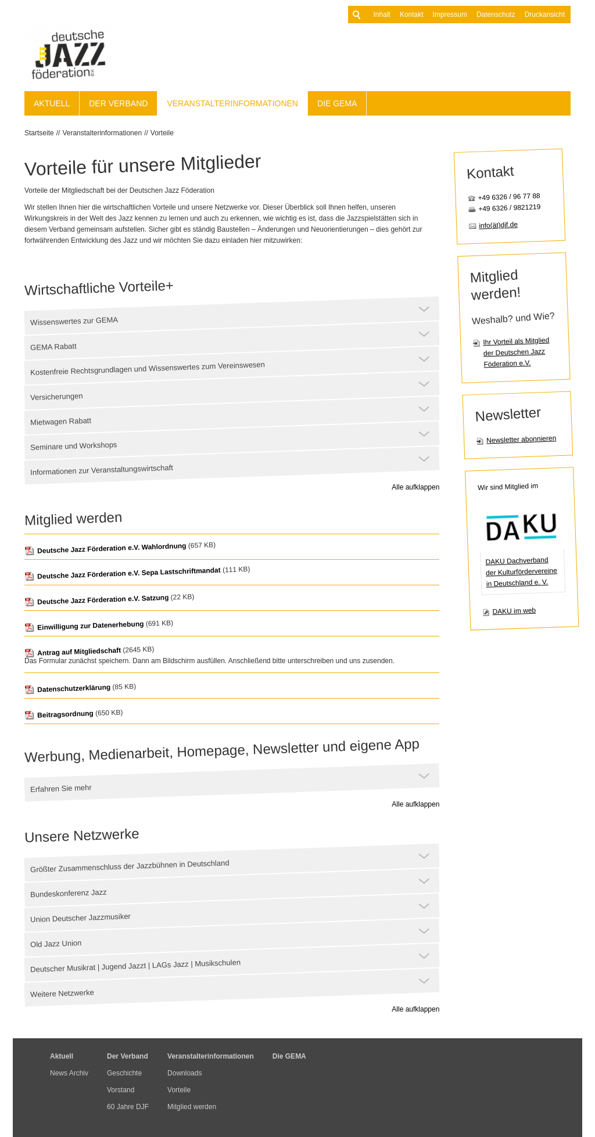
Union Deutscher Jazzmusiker (80, 918)
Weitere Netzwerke (62, 993)
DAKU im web (514, 611)
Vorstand (120, 1090)
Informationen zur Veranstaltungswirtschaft (101, 470)
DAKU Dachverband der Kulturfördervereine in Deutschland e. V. (521, 572)
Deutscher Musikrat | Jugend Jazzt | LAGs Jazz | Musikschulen (135, 966)
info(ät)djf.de (498, 224)
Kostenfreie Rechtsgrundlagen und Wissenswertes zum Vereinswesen (147, 368)
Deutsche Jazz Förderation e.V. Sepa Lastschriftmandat (122, 573)
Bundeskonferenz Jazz (68, 893)
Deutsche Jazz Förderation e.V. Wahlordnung (105, 549)
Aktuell (52, 103)
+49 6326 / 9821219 (509, 208)
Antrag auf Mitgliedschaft (72, 652)
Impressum (432, 14)
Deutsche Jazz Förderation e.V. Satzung (96, 600)
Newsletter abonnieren (521, 439)
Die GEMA (337, 103)
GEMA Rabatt (53, 346)
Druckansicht (527, 14)
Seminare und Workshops (73, 446)
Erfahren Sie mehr (61, 788)
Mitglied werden (191, 1107)
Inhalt (364, 14)
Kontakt (394, 14)
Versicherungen (56, 396)
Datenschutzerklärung (67, 688)
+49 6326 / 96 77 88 (509, 197)
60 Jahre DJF (128, 1107)
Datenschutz (478, 14)
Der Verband (118, 103)
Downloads (184, 1073)
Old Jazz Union (56, 943)
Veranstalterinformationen (232, 103)
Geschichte (124, 1073)
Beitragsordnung (59, 714)
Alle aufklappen (415, 487)
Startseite (39, 133)
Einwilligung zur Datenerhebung (84, 626)
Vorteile (162, 133)
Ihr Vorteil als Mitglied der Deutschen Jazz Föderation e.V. (516, 352)
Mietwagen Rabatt (60, 421)
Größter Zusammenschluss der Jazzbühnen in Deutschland (130, 866)
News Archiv (69, 1073)
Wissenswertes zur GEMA (74, 321)
